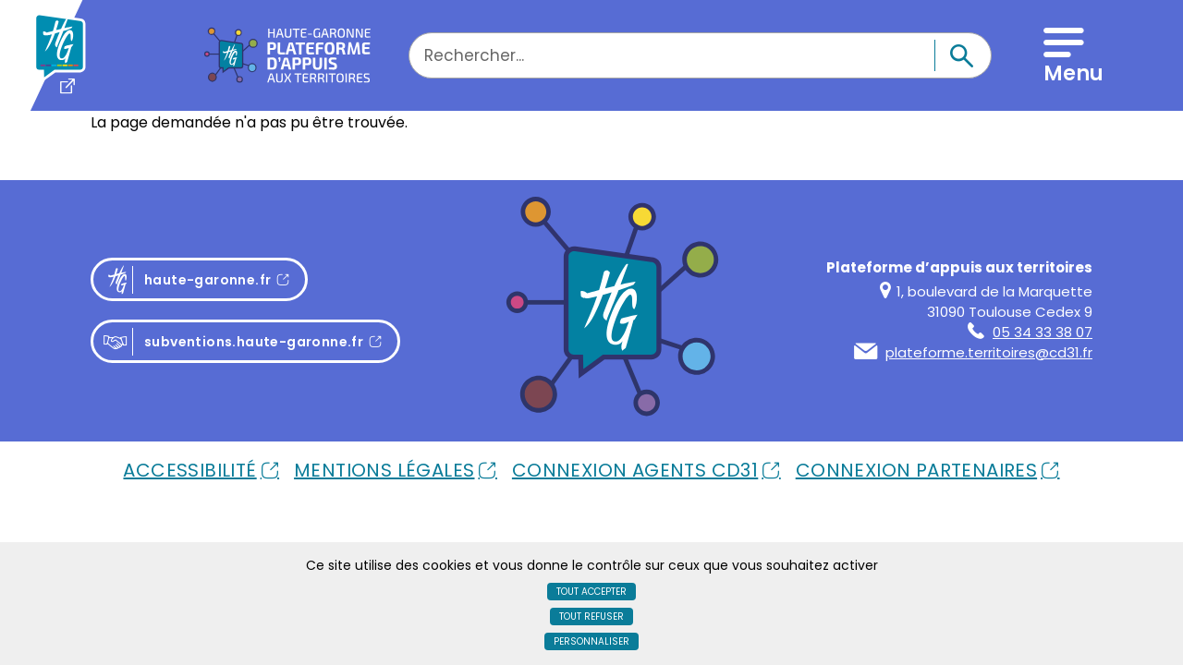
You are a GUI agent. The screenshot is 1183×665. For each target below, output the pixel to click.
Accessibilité (189, 470)
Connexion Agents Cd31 (635, 470)
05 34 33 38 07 (1030, 332)
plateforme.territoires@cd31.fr (973, 352)
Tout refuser (591, 616)
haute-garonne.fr (205, 280)
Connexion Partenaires (916, 470)
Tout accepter (591, 591)
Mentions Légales (384, 470)
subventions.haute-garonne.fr (233, 342)
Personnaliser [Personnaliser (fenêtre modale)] (591, 641)
